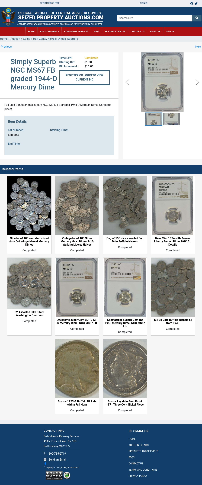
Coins (26, 38)
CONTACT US (138, 31)
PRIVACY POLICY (138, 475)
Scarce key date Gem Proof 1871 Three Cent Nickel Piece (125, 403)
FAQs (96, 31)
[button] (153, 119)
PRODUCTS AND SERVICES (143, 451)
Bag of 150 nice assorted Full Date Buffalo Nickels (125, 240)
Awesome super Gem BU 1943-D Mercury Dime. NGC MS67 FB (77, 321)
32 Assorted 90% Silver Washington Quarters (29, 314)
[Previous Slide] (127, 82)
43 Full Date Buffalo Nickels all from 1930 (172, 321)
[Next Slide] (197, 82)
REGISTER (155, 31)
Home (4, 38)
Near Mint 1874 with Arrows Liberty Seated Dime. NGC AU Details (172, 241)
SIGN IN (170, 31)
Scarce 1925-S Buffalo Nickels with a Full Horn (77, 403)
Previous (6, 46)
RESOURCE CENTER (115, 31)
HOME (31, 31)
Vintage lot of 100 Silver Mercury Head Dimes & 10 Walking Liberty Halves (77, 241)
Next (198, 46)
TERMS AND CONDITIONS (143, 469)
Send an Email (57, 459)
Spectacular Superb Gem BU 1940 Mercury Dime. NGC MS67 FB (125, 323)
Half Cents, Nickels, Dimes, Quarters (55, 38)
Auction (15, 38)
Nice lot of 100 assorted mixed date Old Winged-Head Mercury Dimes (29, 241)
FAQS (132, 457)
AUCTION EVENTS (49, 31)
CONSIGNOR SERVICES (76, 31)
